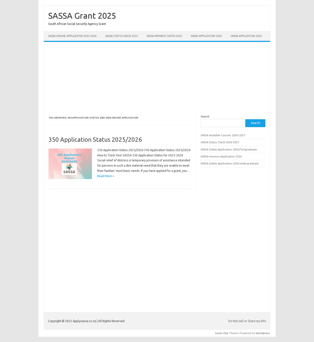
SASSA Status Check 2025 (121, 36)
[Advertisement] (157, 78)
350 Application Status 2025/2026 (95, 139)
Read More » (105, 176)
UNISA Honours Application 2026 (221, 156)
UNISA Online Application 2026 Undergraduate (230, 163)
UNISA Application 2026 (246, 36)
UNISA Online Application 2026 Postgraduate (229, 149)
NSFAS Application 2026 (206, 36)
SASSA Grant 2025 (82, 15)
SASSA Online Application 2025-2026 (72, 36)
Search (205, 116)
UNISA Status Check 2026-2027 (220, 142)
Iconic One (221, 333)
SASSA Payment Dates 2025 (164, 36)
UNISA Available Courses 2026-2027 (223, 135)
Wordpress (263, 333)
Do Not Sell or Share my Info (247, 321)
